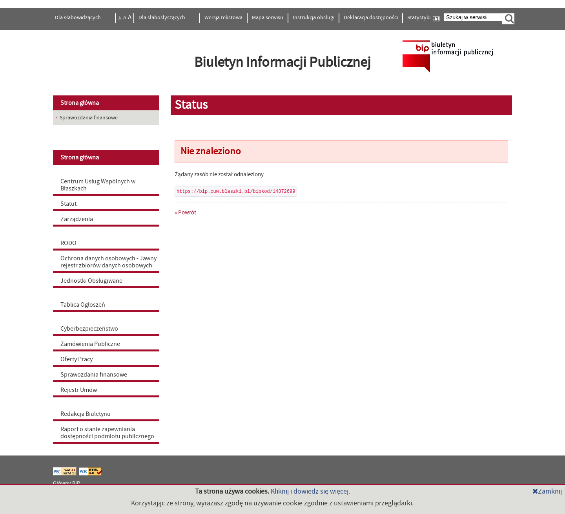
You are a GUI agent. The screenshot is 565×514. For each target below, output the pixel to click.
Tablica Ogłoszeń (82, 305)
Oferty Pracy (76, 359)
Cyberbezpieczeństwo (89, 329)
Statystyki (423, 18)
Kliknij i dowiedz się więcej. (310, 491)
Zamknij (547, 491)
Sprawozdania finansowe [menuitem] (89, 117)
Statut (68, 204)
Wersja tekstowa (223, 17)
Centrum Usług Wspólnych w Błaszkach (97, 184)
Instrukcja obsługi (313, 17)
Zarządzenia (76, 219)
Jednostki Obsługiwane (91, 281)
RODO (68, 243)
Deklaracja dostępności (371, 17)
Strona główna (79, 103)
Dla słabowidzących (78, 17)
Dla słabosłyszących (162, 17)
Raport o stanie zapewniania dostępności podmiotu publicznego (107, 432)
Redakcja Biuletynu (85, 414)
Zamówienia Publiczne (90, 344)
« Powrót (185, 212)
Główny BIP (66, 483)
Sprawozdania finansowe (93, 375)
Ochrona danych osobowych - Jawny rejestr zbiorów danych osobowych (108, 261)
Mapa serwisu (267, 17)
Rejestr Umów (78, 390)
